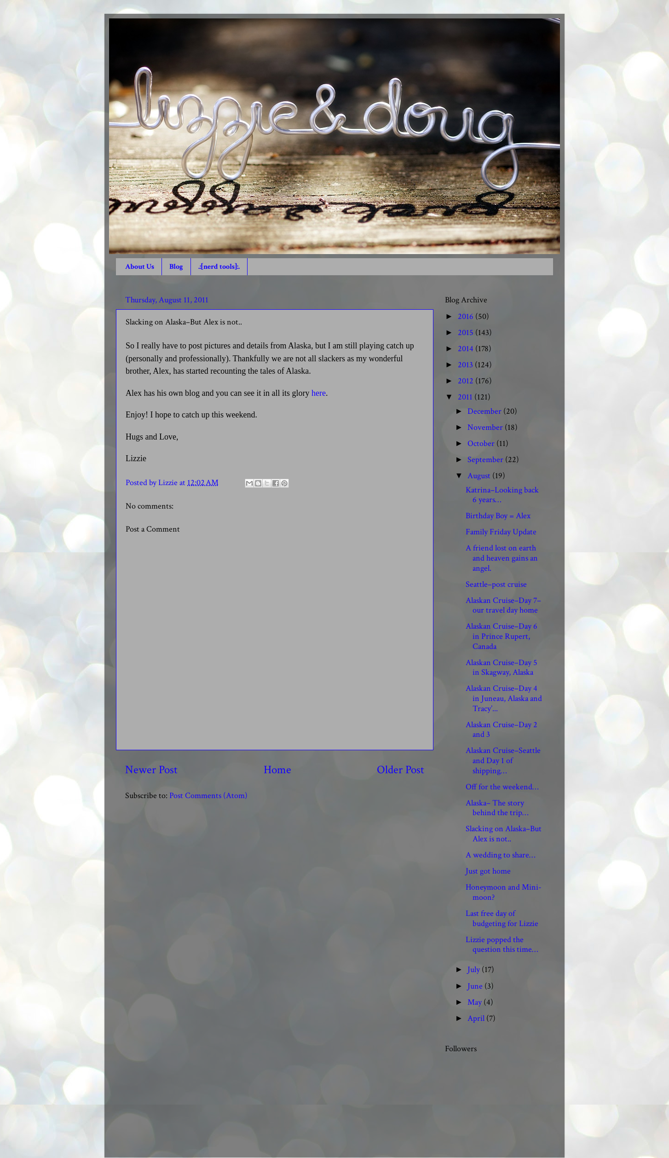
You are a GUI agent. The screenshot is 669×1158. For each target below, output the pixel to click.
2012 (466, 381)
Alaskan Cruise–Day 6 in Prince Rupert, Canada (501, 636)
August (479, 475)
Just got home (488, 871)
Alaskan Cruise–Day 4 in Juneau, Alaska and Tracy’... (504, 698)
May (475, 1002)
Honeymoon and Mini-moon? (504, 892)
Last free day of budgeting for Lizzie (502, 918)
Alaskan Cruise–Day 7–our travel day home (503, 605)
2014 (466, 348)
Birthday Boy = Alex (498, 515)
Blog (176, 267)
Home (277, 769)
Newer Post (151, 769)
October (481, 443)
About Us (139, 267)
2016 (466, 316)
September (486, 459)
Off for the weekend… (502, 787)
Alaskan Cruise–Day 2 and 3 (501, 729)
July (474, 969)
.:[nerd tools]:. (219, 267)
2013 (466, 364)
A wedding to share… (500, 855)
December (485, 411)
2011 (466, 397)
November (486, 427)
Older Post (400, 769)
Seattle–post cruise (496, 584)
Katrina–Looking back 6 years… (502, 495)
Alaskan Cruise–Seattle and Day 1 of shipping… (503, 760)
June (475, 986)
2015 (466, 332)
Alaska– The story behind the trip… (497, 808)
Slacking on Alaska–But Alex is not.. (504, 833)
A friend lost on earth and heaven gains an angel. (502, 558)
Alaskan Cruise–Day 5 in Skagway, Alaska (501, 667)
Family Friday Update (501, 532)
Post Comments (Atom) (208, 795)
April (476, 1018)
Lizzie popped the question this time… (502, 944)
